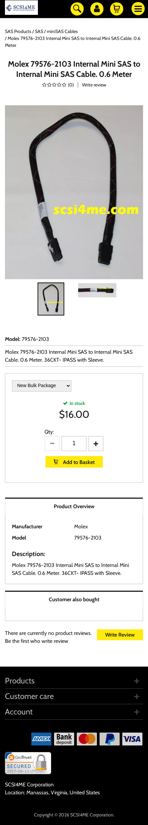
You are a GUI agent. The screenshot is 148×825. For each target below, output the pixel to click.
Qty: (49, 432)
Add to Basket (78, 462)
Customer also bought (74, 599)
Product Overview (74, 506)
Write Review (120, 635)
